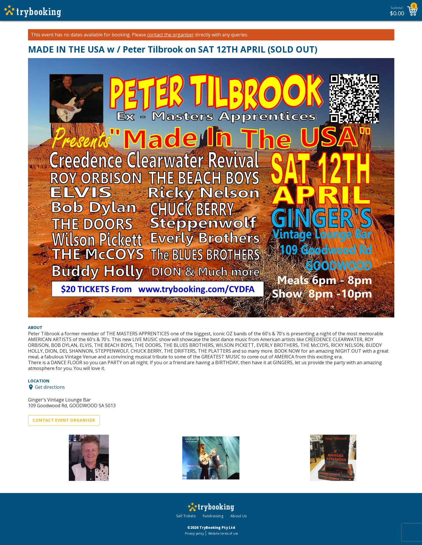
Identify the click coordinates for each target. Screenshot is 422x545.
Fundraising (213, 516)
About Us (238, 516)
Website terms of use (223, 533)
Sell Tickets (186, 516)
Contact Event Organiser (64, 420)
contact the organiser (170, 35)
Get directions (50, 387)
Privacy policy (194, 533)
